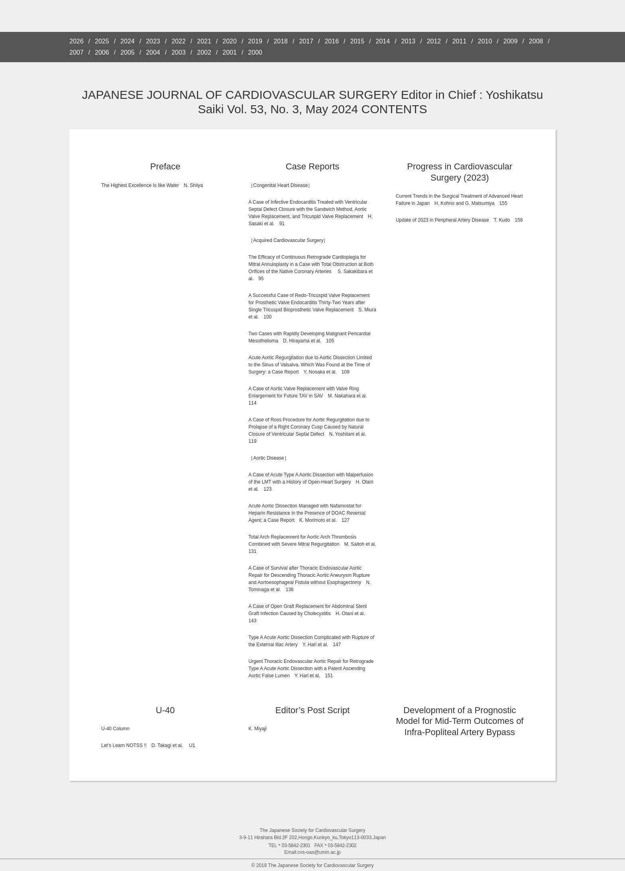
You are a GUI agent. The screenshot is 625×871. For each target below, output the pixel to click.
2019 (255, 41)
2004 (153, 52)
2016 (331, 41)
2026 (76, 41)
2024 (127, 41)
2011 (459, 41)
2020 (229, 41)
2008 (536, 41)
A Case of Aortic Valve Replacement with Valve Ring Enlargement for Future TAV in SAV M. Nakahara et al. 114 (309, 396)
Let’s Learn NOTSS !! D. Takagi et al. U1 (148, 745)
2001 (229, 52)
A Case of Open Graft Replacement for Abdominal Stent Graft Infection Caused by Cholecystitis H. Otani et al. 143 (308, 613)
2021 (204, 41)
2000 (255, 52)
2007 (76, 52)
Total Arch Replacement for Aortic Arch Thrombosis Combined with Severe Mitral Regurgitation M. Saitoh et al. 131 (314, 544)
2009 (510, 41)
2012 (434, 41)
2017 (306, 41)
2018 (280, 41)
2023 (153, 41)
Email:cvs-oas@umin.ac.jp (312, 852)
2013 (408, 41)
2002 (204, 52)
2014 (383, 41)
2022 (178, 41)
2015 (357, 41)
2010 (485, 41)
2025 (102, 41)
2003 (178, 52)
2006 (102, 52)
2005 (127, 52)
